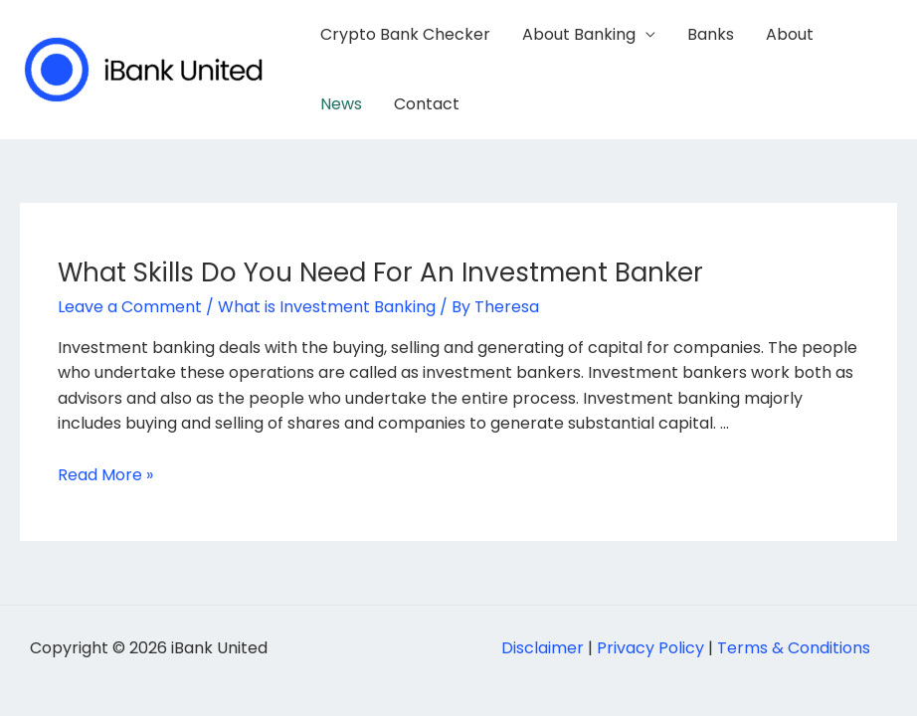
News (341, 103)
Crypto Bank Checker (405, 34)
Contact (426, 103)
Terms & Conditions (793, 647)
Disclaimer (542, 647)
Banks (710, 34)
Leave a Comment (130, 306)
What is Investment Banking (327, 306)
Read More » (105, 474)
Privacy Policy (650, 647)
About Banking (579, 34)
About (790, 34)
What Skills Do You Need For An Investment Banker (380, 272)
